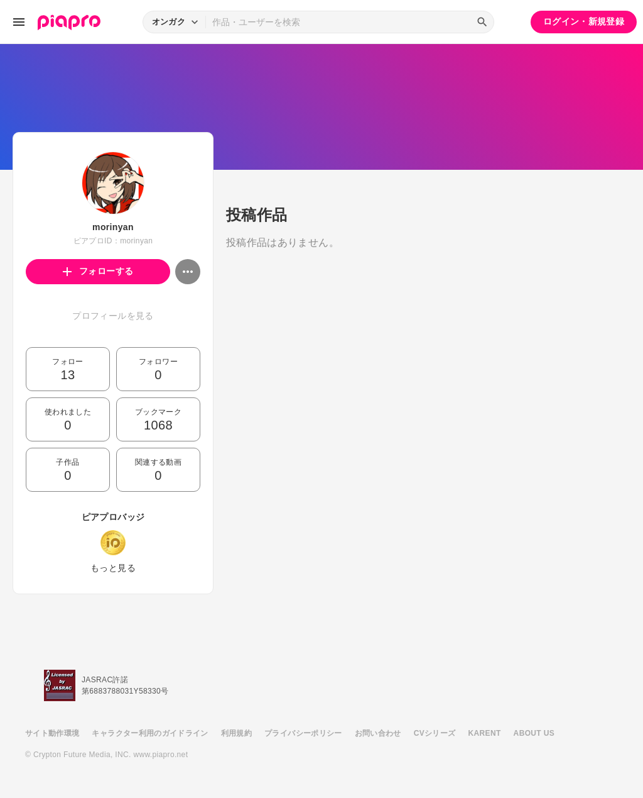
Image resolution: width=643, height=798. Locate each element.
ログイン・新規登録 (583, 21)
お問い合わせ (378, 733)
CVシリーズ (435, 733)
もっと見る (113, 568)
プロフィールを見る (112, 316)
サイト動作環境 (52, 733)
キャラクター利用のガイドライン (150, 733)
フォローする (98, 271)
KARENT (484, 733)
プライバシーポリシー (303, 733)
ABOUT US (534, 733)
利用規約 (236, 733)
